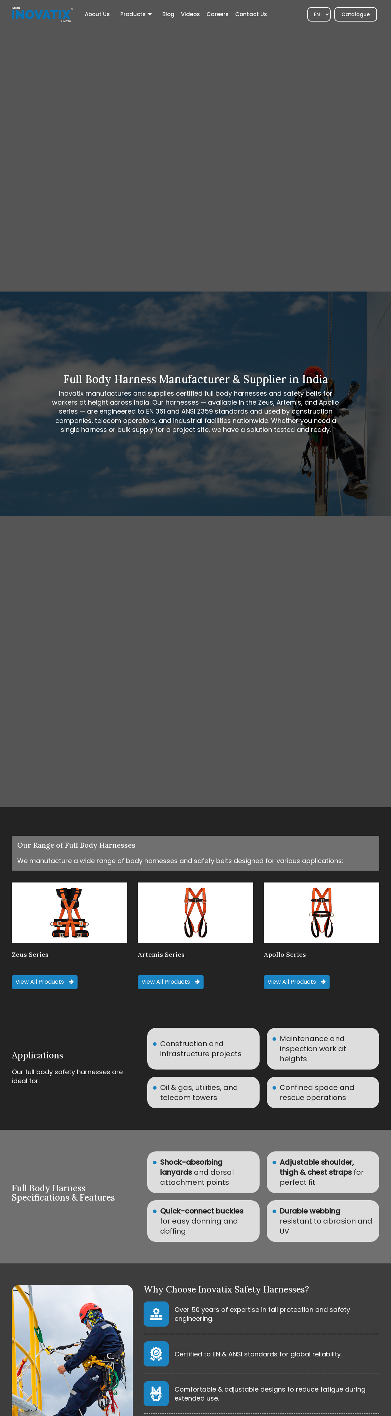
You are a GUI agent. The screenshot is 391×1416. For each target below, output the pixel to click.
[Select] (319, 14)
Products (133, 14)
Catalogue (355, 14)
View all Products (44, 982)
